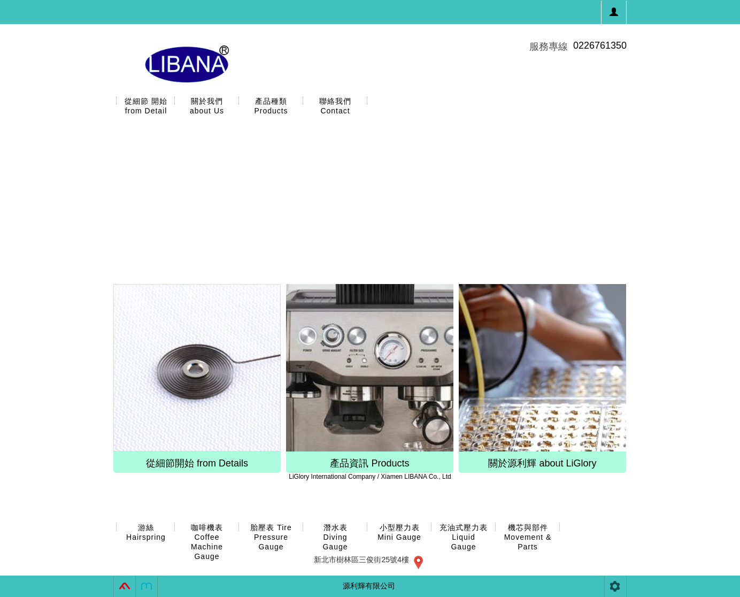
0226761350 (600, 45)
